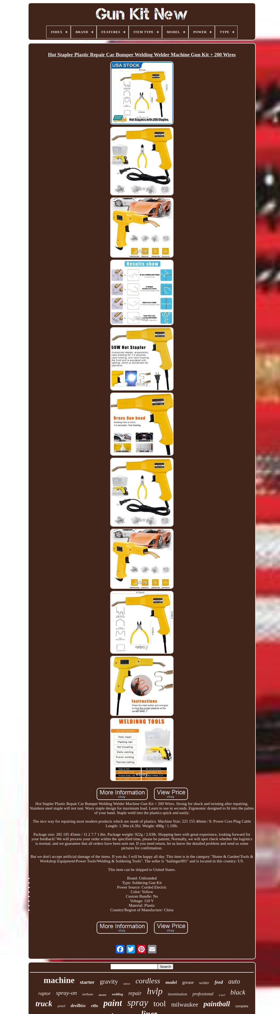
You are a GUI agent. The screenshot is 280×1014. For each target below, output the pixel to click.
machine (59, 980)
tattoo (126, 983)
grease (188, 982)
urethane (87, 994)
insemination (177, 994)
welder (204, 983)
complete (241, 1006)
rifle (94, 1006)
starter (87, 982)
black (237, 992)
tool (159, 1003)
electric (102, 994)
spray (137, 1002)
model (171, 982)
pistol (61, 1006)
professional (203, 994)
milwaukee (184, 1004)
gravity (109, 981)
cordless (148, 981)
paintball (216, 1004)
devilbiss (78, 1005)
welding (117, 994)
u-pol (222, 994)
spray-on (66, 992)
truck (44, 1003)
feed (219, 982)
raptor (44, 993)
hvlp (155, 991)
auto (234, 981)
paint (112, 1003)
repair (134, 993)
